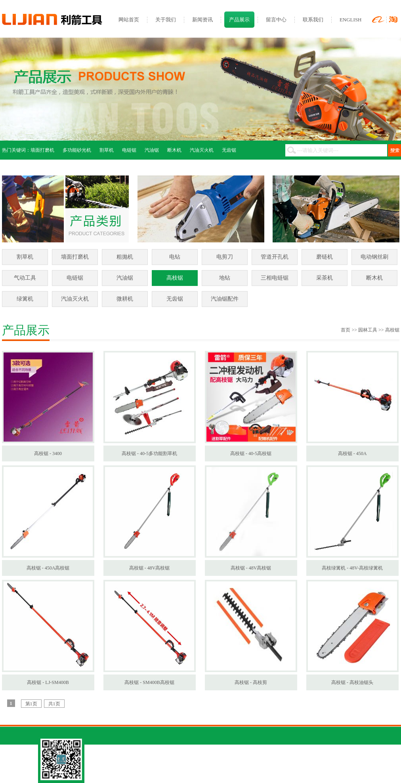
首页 (345, 330)
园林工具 (367, 330)
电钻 (174, 257)
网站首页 (128, 20)
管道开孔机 (274, 257)
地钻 (224, 278)
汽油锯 (152, 150)
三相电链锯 (274, 278)
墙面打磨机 (42, 150)
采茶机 (324, 278)
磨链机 (324, 257)
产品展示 (239, 20)
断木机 (174, 150)
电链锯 (129, 150)
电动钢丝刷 (374, 257)
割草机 (106, 150)
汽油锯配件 (225, 299)
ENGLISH (351, 20)
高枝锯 (174, 278)
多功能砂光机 (77, 150)
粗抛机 (124, 257)
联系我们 (313, 20)
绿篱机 (25, 299)
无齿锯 (229, 150)
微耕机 (124, 299)
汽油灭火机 (202, 150)
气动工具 (25, 278)
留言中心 (276, 20)
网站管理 (282, 767)
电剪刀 (224, 257)
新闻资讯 (202, 20)
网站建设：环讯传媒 (317, 767)
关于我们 (165, 20)
